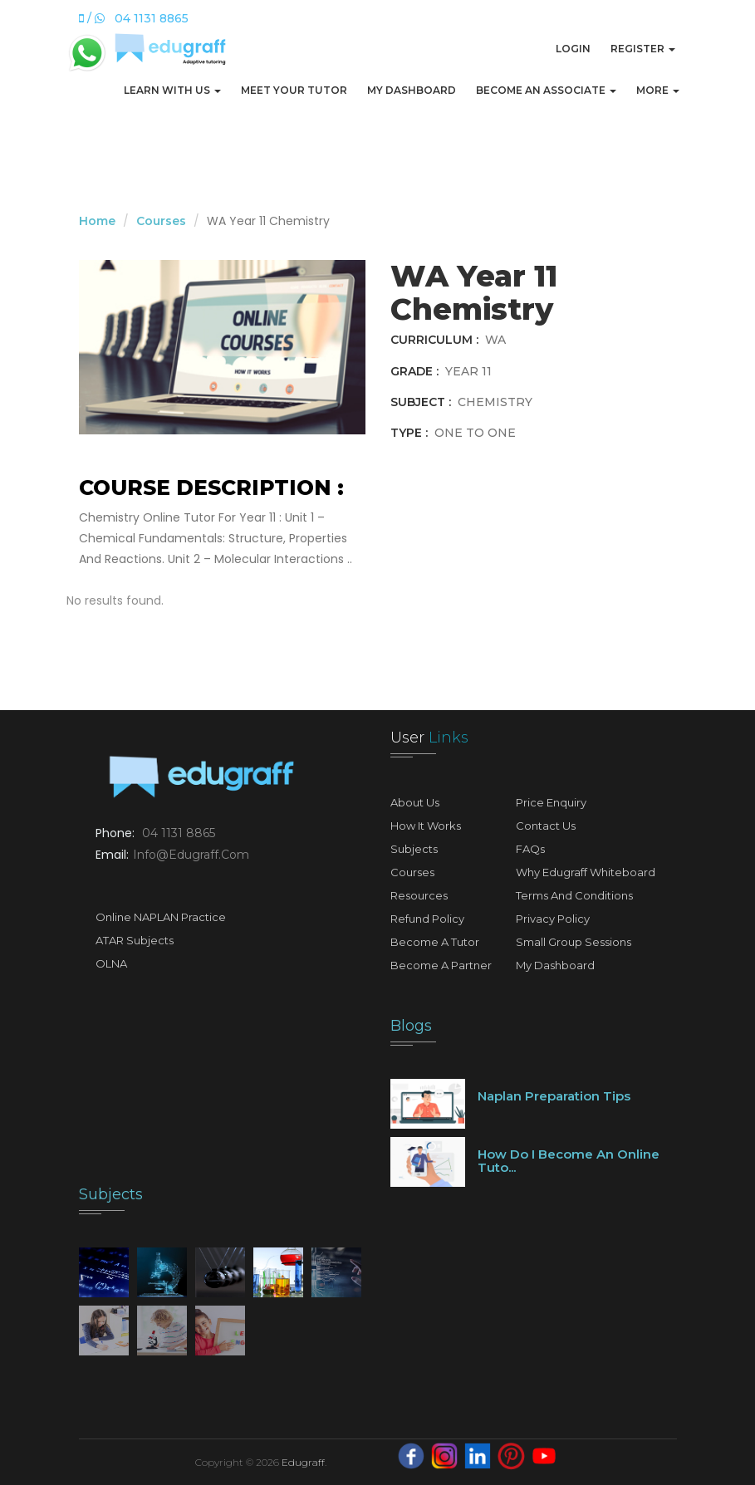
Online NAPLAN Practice (161, 917)
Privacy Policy (553, 918)
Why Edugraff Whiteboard (585, 872)
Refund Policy (427, 918)
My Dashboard (411, 90)
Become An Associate (546, 90)
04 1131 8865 (178, 833)
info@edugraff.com (191, 854)
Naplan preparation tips (554, 1096)
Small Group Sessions (573, 941)
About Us (414, 802)
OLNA (111, 963)
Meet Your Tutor (294, 90)
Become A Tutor (434, 941)
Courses (161, 220)
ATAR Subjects (135, 940)
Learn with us (172, 90)
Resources (419, 895)
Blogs (411, 1026)
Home (97, 220)
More (657, 90)
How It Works (425, 825)
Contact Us (546, 825)
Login (573, 48)
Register (642, 48)
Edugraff (303, 1462)
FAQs (530, 848)
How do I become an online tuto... (568, 1161)
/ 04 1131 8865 (134, 18)
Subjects (414, 848)
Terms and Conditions (574, 895)
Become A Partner (441, 965)
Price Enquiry (551, 802)
